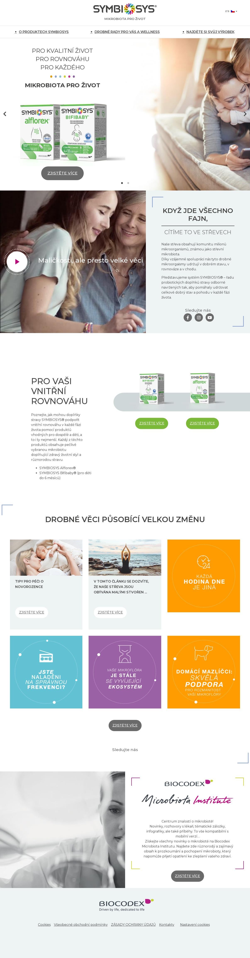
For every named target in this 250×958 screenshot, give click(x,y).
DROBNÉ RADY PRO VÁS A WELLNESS (127, 32)
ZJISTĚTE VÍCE (63, 173)
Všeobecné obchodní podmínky (81, 925)
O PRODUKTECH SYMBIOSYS (44, 32)
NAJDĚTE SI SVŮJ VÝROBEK (210, 32)
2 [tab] (128, 183)
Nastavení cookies (195, 925)
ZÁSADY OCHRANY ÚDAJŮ (133, 925)
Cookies (44, 925)
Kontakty (166, 925)
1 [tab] (122, 183)
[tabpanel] (125, 114)
